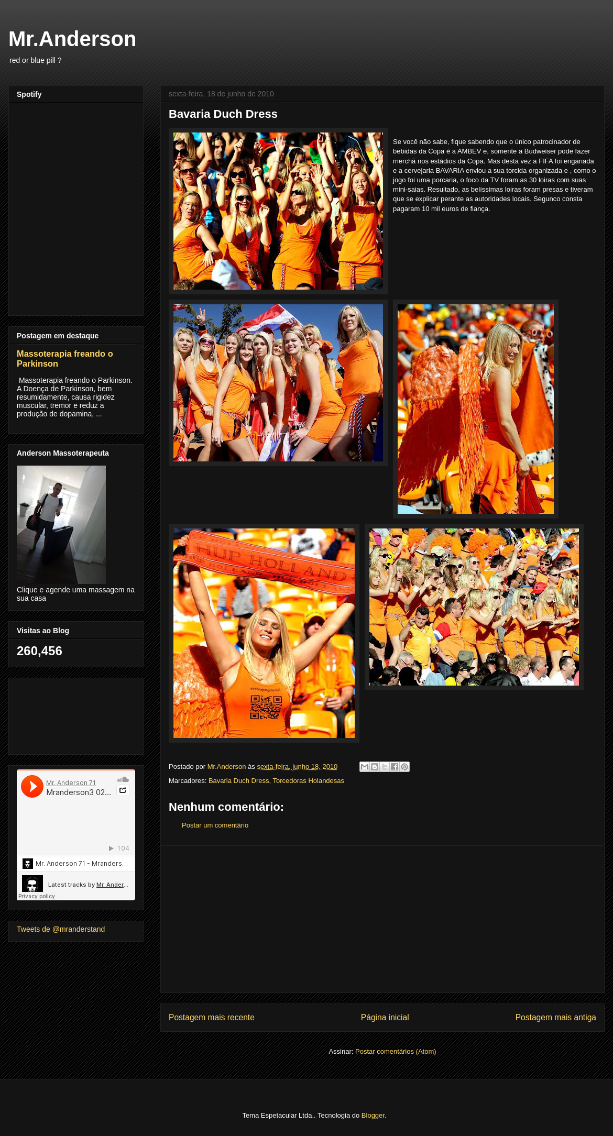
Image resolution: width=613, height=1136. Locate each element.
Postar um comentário (215, 825)
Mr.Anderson (72, 38)
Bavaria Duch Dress (239, 781)
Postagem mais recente (212, 1017)
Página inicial (385, 1017)
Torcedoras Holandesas (308, 781)
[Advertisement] (382, 919)
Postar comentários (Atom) (395, 1051)
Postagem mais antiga (556, 1017)
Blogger (373, 1115)
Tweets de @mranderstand (61, 929)
